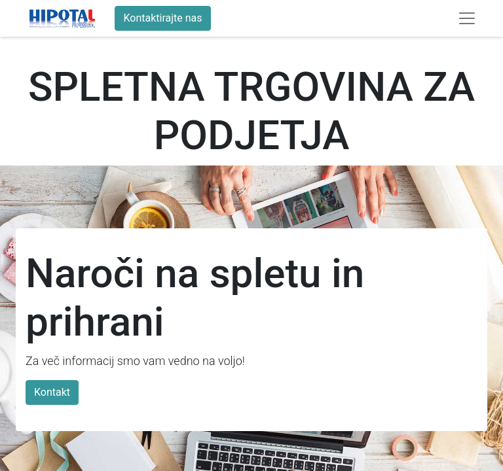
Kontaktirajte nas (162, 18)
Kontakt (52, 392)
